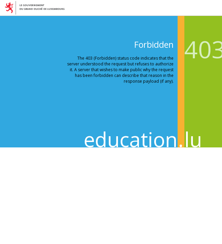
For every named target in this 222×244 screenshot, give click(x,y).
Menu (215, 7)
